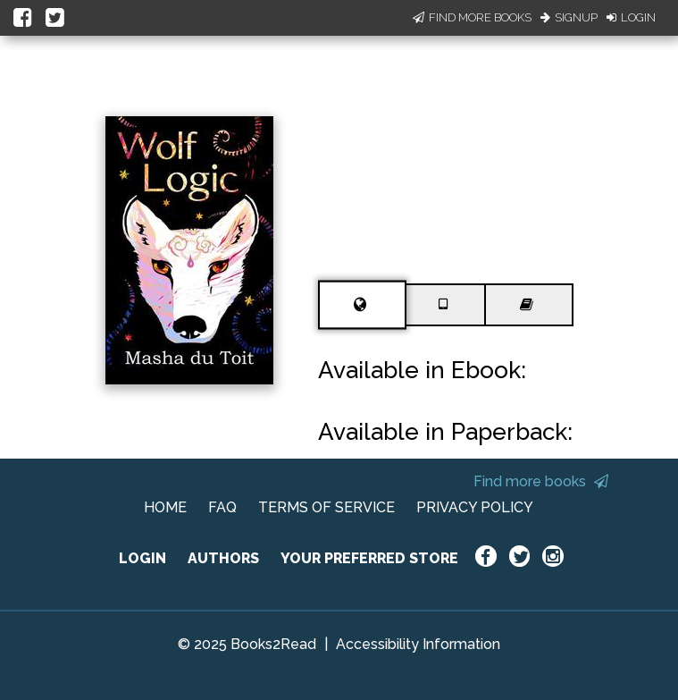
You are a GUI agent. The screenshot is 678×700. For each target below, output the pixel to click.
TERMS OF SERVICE (326, 507)
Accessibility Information (418, 644)
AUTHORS (223, 558)
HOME (165, 507)
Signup (569, 17)
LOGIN (142, 558)
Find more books (540, 481)
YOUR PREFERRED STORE (369, 558)
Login (631, 17)
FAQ (222, 507)
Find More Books (472, 17)
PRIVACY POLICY (474, 507)
